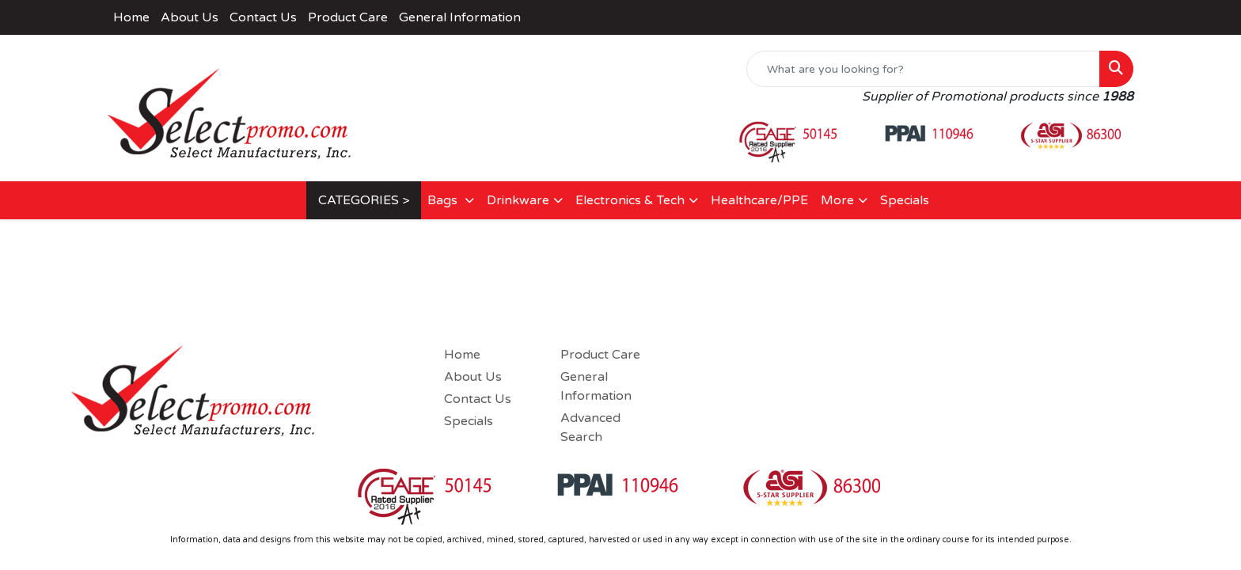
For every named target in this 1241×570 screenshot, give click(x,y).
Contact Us (263, 17)
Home (131, 17)
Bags (444, 200)
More (837, 200)
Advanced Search (590, 427)
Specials (904, 200)
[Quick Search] (923, 69)
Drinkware (518, 200)
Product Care (348, 17)
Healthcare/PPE (759, 200)
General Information (460, 17)
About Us (189, 17)
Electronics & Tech (630, 200)
